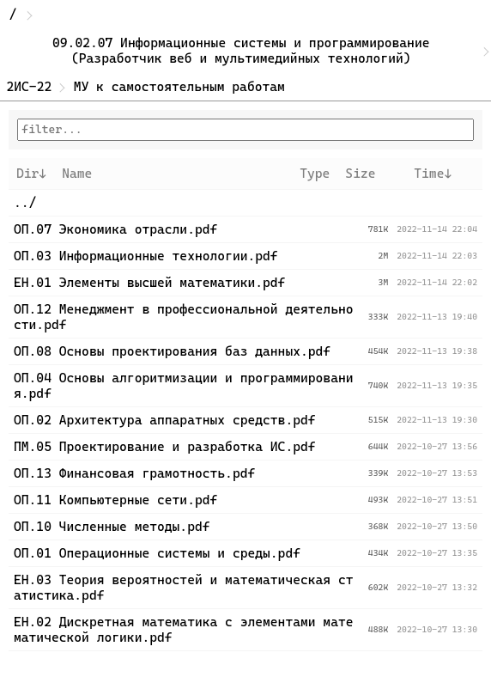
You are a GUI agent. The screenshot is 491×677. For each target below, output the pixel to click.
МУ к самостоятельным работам (179, 87)
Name (77, 173)
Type (315, 173)
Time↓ (433, 173)
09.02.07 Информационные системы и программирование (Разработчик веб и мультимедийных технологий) (244, 50)
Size (360, 173)
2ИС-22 (29, 87)
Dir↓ (31, 173)
